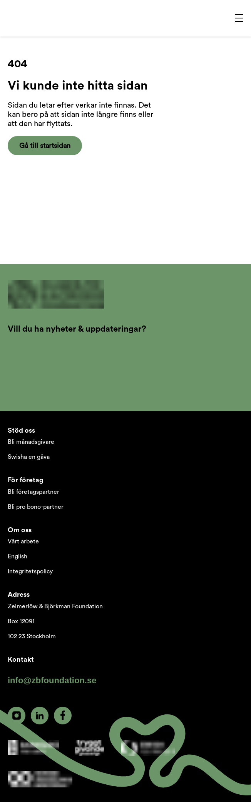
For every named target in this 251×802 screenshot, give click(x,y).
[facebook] (63, 715)
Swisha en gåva (29, 457)
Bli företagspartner (33, 492)
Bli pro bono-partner (36, 507)
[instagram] (16, 715)
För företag (26, 480)
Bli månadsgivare (31, 442)
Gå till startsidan (44, 145)
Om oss (20, 529)
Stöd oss (21, 430)
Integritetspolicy (30, 571)
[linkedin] (40, 715)
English (17, 556)
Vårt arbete (23, 541)
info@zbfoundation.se (52, 680)
